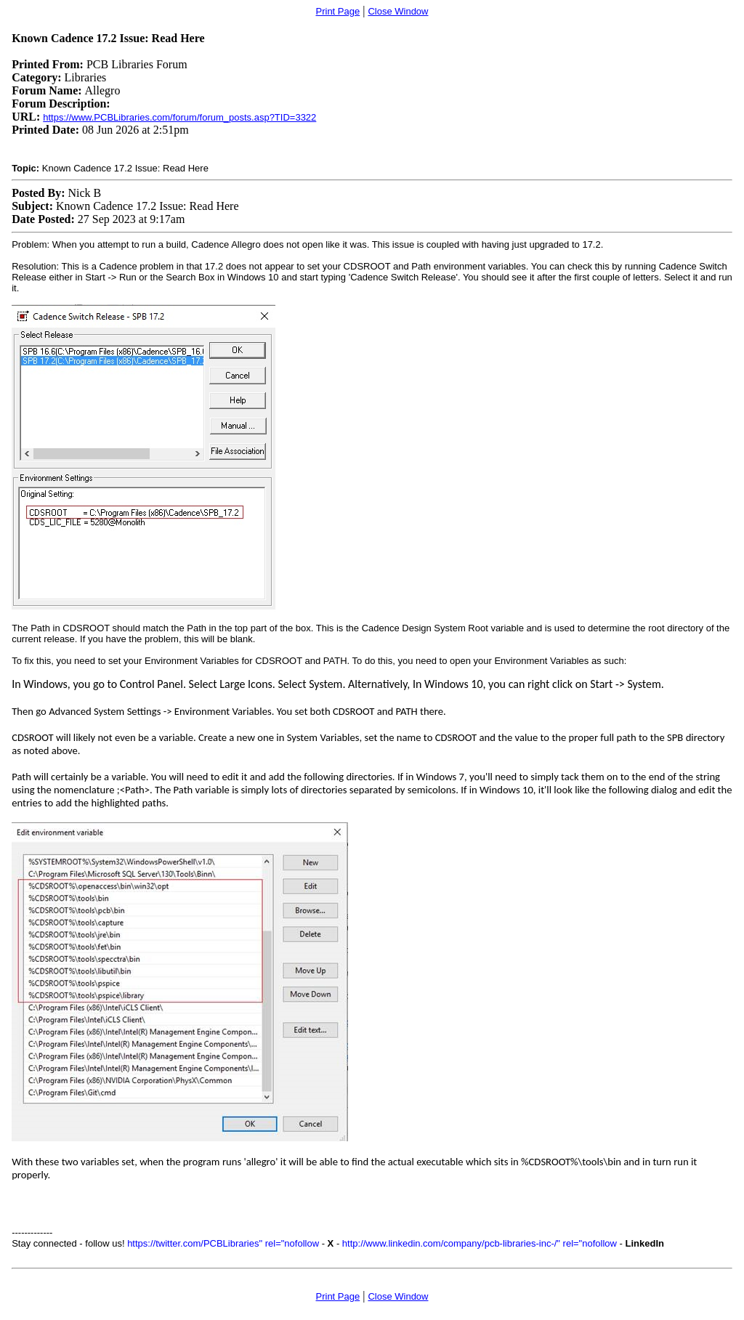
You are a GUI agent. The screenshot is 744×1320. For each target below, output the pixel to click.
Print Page (338, 11)
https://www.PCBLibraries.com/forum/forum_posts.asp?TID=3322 (179, 117)
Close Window (398, 11)
